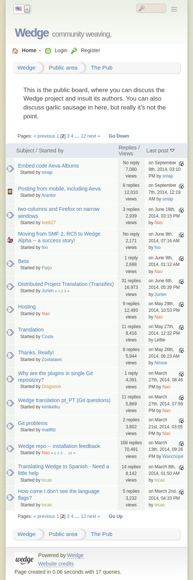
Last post (160, 151)
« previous (44, 136)
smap (46, 172)
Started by (51, 151)
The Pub (101, 67)
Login (60, 50)
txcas (46, 480)
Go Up (116, 516)
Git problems (33, 423)
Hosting (27, 307)
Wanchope (172, 456)
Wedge (32, 32)
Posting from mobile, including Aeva (59, 189)
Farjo (46, 267)
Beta (23, 261)
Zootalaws (51, 359)
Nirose (160, 362)
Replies (128, 148)
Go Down (119, 136)
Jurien (47, 290)
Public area (63, 67)
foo (44, 247)
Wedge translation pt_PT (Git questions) (64, 400)
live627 (48, 222)
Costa (47, 336)
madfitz (48, 429)
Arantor (48, 195)
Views (126, 153)
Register (90, 50)
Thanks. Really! (36, 352)
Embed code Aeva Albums (48, 166)
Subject (25, 151)
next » (93, 136)
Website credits (56, 564)
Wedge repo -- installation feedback (59, 446)
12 (83, 136)
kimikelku (50, 406)
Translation (31, 330)
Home (29, 50)
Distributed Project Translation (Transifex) (66, 284)
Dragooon (51, 386)
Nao (158, 222)
